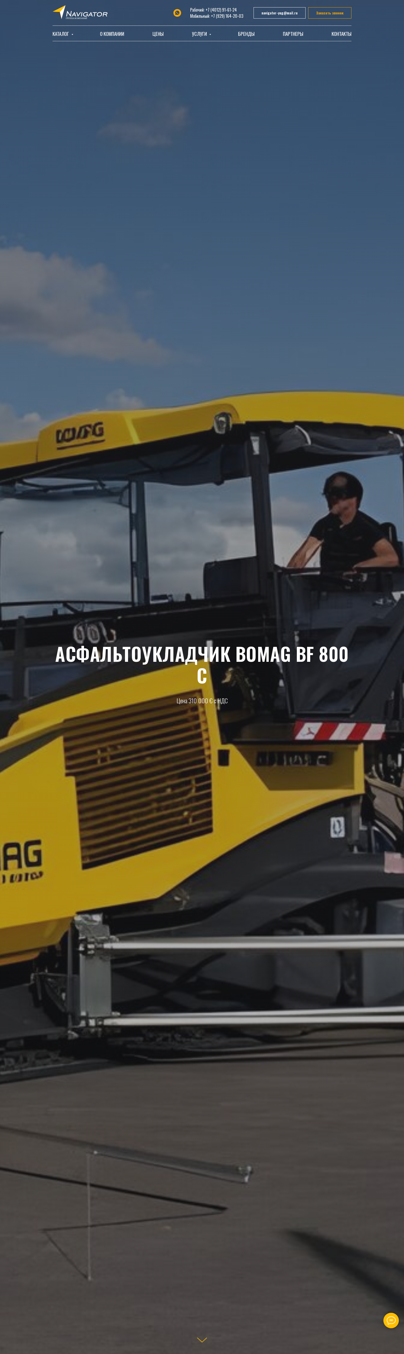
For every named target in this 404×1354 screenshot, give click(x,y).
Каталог (61, 33)
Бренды (246, 33)
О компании (112, 33)
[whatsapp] (177, 13)
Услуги (200, 33)
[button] (329, 13)
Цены (158, 33)
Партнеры (293, 33)
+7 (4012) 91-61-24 (221, 10)
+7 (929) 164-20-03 (227, 16)
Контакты (341, 33)
